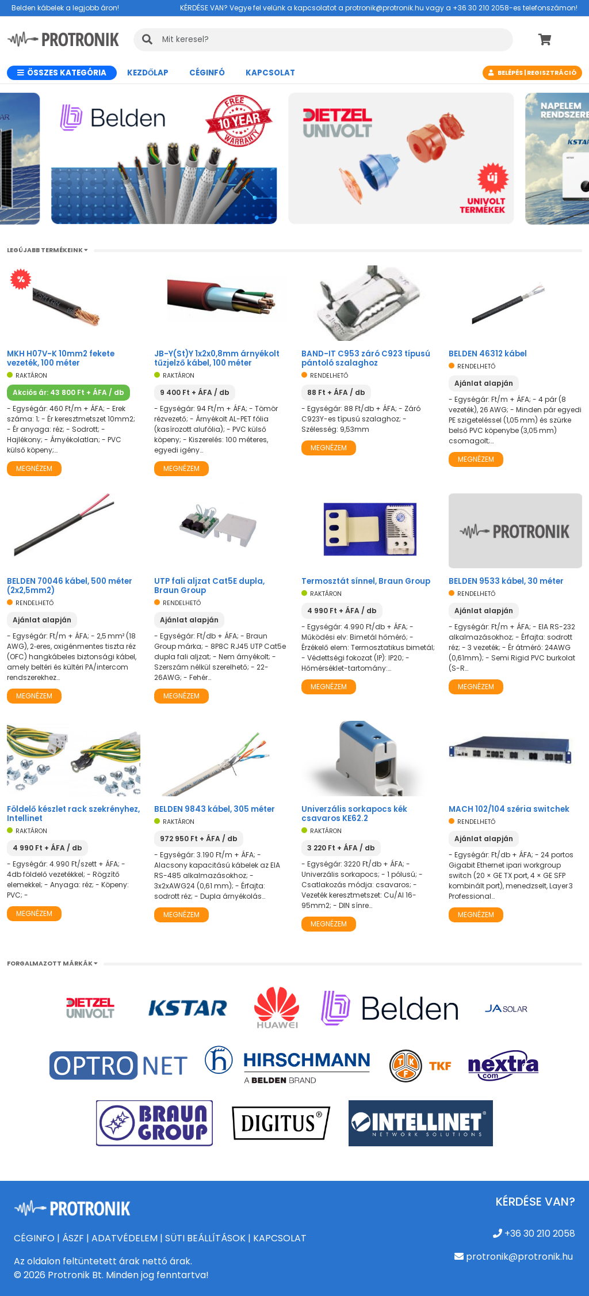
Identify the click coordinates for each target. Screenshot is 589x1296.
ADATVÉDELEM (124, 1238)
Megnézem (34, 468)
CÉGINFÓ (207, 72)
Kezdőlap (148, 72)
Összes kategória (61, 72)
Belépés (510, 73)
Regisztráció (551, 73)
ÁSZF (73, 1238)
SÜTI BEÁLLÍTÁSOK (205, 1238)
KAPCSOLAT (280, 1238)
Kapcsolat (270, 72)
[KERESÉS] (323, 39)
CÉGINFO (34, 1238)
